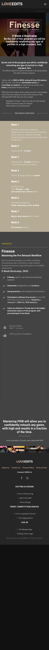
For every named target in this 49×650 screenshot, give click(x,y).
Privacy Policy (28, 560)
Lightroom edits (24, 590)
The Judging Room (24, 610)
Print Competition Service (24, 606)
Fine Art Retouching (24, 586)
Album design (24, 595)
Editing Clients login (24, 626)
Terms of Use (41, 560)
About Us (5, 560)
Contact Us (16, 560)
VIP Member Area (24, 622)
